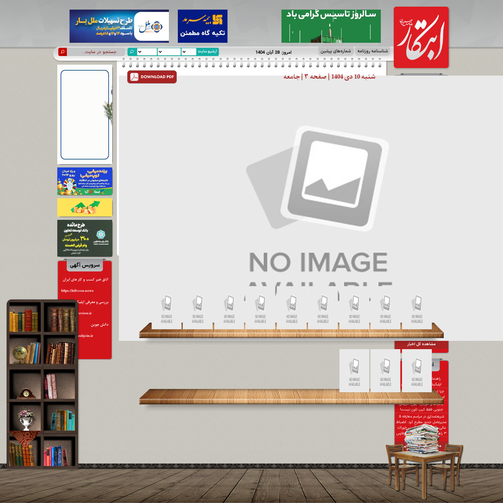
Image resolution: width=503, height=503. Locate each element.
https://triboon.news (77, 290)
